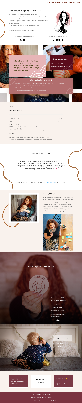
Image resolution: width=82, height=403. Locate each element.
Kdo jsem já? (64, 2)
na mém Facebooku (50, 182)
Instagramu (46, 28)
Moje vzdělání (72, 2)
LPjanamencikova (59, 343)
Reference (57, 2)
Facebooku (38, 28)
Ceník (52, 2)
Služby (48, 2)
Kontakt (78, 2)
